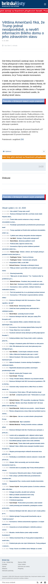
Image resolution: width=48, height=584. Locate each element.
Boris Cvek (13, 284)
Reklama (4, 568)
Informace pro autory (24, 566)
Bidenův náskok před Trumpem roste (20, 373)
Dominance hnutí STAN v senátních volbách (31, 284)
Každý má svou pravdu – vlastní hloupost (32, 408)
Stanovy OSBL (22, 562)
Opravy (4, 566)
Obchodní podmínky (7, 570)
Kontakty (4, 564)
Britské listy (19, 4)
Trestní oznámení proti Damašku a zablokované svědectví (26, 438)
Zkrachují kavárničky (16, 273)
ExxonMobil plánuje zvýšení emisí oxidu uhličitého (24, 440)
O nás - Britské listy (7, 562)
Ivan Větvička (13, 351)
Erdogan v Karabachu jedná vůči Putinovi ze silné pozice (26, 343)
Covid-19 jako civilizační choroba (28, 351)
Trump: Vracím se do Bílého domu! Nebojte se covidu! (25, 548)
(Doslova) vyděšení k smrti (27, 241)
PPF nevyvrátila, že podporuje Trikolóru (32, 400)
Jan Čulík (12, 395)
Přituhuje (20, 376)
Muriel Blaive (14, 241)
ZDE (22, 139)
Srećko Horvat (13, 306)
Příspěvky (20, 568)
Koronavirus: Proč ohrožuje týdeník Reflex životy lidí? (25, 327)
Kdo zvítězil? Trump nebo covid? (20, 211)
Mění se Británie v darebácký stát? (19, 497)
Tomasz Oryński (14, 486)
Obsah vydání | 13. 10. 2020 (14, 208)
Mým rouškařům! (25, 422)
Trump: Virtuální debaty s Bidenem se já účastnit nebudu (26, 378)
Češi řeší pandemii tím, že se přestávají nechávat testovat (27, 292)
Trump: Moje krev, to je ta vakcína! (19, 330)
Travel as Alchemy (27, 257)
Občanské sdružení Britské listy (22, 576)
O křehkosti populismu (16, 500)
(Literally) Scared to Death (26, 314)
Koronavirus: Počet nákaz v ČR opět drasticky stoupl (25, 392)
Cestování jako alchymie (29, 260)
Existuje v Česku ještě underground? (28, 238)
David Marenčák (14, 408)
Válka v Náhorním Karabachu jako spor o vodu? (23, 354)
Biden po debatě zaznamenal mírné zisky (21, 494)
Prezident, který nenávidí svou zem (31, 281)
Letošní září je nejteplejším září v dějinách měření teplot (26, 435)
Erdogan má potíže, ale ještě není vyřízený (22, 492)
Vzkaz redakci (22, 564)
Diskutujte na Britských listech (30, 265)
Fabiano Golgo (14, 252)
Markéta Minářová (14, 424)
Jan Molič (13, 238)
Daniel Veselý (13, 443)
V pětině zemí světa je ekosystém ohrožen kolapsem (26, 235)
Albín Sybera (13, 416)
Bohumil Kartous (14, 265)
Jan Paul (12, 403)
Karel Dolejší (13, 376)
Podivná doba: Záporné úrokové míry (21, 243)
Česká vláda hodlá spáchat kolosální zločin (31, 443)
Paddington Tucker (16, 257)
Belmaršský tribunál (25, 306)
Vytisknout (7, 151)
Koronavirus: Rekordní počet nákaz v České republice (25, 473)
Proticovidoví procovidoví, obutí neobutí (30, 503)
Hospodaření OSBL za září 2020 (18, 262)
